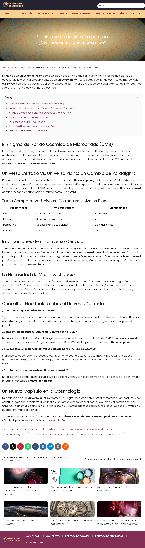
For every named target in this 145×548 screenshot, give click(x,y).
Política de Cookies (77, 536)
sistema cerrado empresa (71, 429)
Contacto (53, 536)
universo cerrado (114, 434)
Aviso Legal (33, 536)
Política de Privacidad (109, 536)
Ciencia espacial (105, 13)
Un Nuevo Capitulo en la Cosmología (28, 130)
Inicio (8, 13)
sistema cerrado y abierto (15, 434)
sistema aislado (48, 429)
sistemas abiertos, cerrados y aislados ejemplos (53, 434)
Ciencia (62, 13)
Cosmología (25, 13)
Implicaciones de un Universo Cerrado (29, 117)
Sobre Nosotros (36, 542)
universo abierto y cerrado (91, 434)
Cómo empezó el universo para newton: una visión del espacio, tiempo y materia (36, 459)
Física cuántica (130, 13)
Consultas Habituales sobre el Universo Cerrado (34, 126)
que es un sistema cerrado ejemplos (20, 429)
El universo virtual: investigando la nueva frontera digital (113, 459)
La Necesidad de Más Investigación (27, 121)
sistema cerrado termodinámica (101, 429)
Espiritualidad (81, 13)
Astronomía (45, 13)
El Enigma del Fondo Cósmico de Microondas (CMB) (36, 103)
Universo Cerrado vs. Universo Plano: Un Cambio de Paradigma (42, 108)
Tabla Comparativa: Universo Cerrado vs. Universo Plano (42, 112)
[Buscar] (142, 5)
